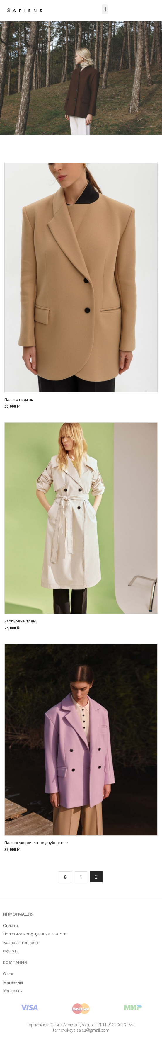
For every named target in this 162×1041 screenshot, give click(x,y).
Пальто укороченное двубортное (36, 842)
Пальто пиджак (18, 399)
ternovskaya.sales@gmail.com (81, 1030)
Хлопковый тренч (21, 621)
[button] (105, 9)
